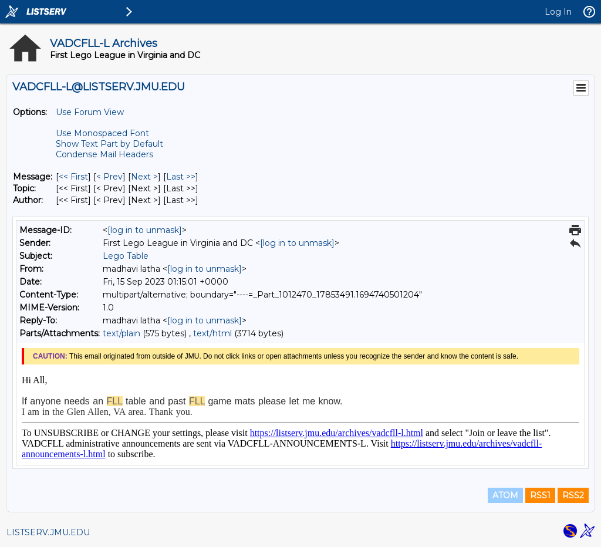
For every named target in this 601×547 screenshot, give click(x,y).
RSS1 (540, 495)
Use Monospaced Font (102, 133)
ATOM (505, 495)
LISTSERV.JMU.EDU (48, 532)
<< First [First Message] (73, 176)
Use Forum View (90, 112)
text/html (212, 333)
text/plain (121, 333)
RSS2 (573, 495)
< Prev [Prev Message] (109, 176)
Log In (558, 11)
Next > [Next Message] (144, 176)
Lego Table (125, 256)
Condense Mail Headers (104, 154)
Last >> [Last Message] (180, 176)
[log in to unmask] (144, 230)
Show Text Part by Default (109, 144)
